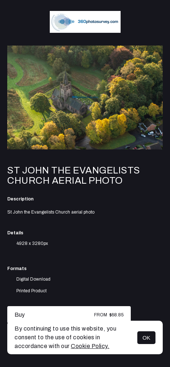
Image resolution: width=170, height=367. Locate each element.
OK (146, 338)
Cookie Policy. (90, 346)
